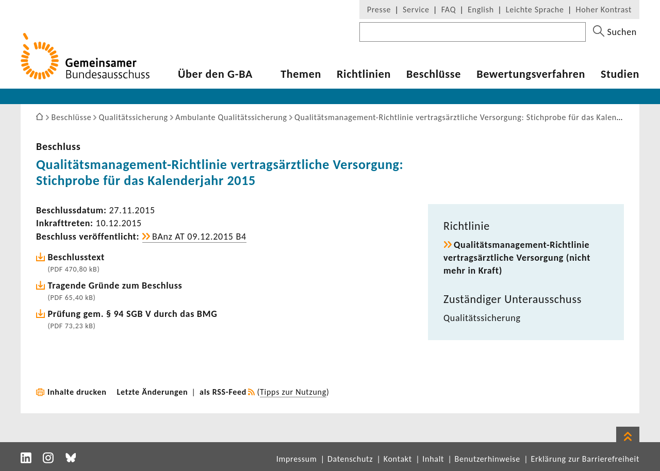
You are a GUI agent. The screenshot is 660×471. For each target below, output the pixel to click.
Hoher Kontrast (604, 9)
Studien (620, 74)
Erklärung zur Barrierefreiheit (585, 459)
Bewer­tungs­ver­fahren (530, 74)
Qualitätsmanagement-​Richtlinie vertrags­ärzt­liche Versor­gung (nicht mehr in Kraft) (516, 257)
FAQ (448, 9)
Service (416, 9)
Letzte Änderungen (152, 392)
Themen (300, 74)
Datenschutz (350, 459)
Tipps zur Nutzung (293, 392)
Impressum (296, 459)
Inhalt (433, 459)
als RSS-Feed (223, 392)
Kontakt (398, 459)
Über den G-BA (215, 74)
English (481, 9)
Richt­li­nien (364, 74)
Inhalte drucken (77, 392)
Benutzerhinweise (487, 459)
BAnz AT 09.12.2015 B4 (199, 236)
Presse (379, 9)
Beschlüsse (433, 74)
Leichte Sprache (535, 9)
